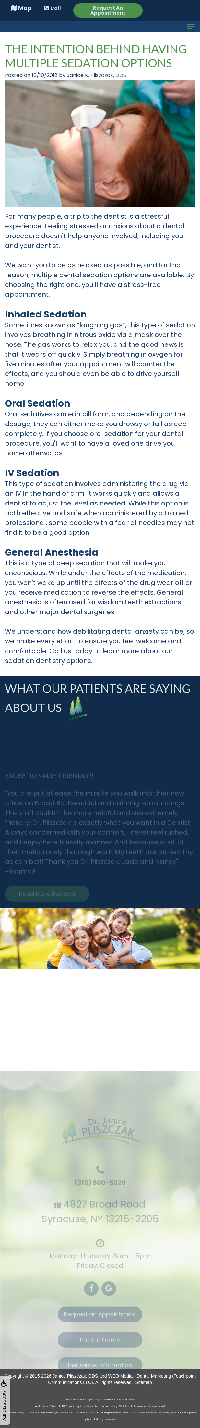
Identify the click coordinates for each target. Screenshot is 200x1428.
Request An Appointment (107, 10)
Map (21, 8)
